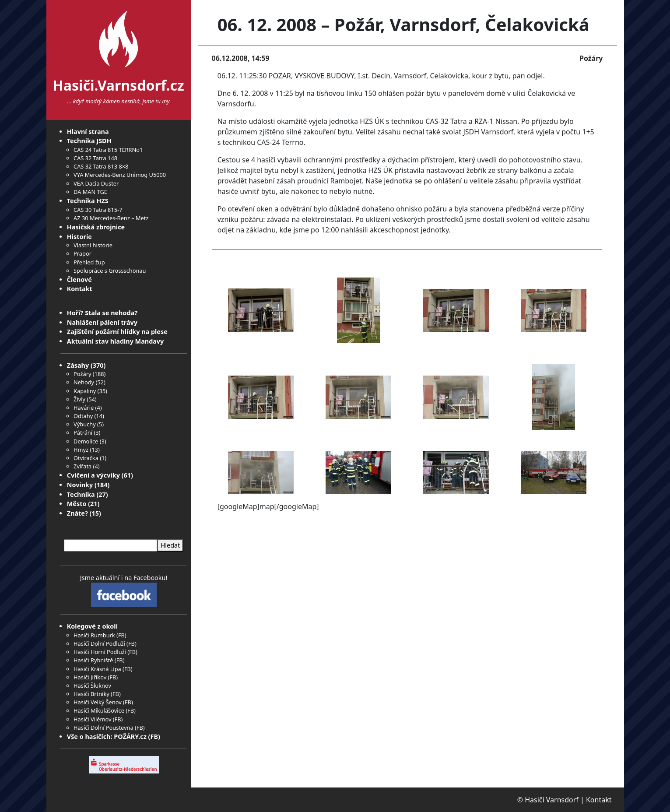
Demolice (86, 441)
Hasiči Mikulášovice (99, 710)
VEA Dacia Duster (96, 183)
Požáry (82, 374)
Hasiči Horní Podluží (100, 652)
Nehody (84, 382)
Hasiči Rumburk (94, 635)
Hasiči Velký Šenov (98, 702)
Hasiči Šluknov (92, 685)
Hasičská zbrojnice (96, 227)
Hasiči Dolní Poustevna (103, 727)
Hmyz (81, 449)
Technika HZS (88, 201)
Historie (79, 236)
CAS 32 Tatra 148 (95, 158)
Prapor (82, 253)
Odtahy (83, 416)
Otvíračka (86, 458)
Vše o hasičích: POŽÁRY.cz (107, 736)
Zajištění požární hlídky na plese (117, 331)
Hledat (170, 545)
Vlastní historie (93, 245)
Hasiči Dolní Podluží (99, 643)
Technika (81, 494)
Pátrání (83, 432)
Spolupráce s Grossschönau (110, 270)
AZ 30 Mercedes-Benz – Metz (111, 218)
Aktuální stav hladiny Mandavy (115, 341)
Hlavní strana (88, 131)
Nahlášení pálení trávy (102, 322)
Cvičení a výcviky (93, 475)
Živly (79, 399)
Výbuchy (85, 424)
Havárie (84, 407)
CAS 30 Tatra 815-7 (98, 210)
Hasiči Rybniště (93, 660)
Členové (79, 279)
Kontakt (79, 289)
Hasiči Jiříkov (90, 677)
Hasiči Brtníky (91, 694)
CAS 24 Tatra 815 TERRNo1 (108, 150)
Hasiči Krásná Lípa (97, 669)
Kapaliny (85, 391)
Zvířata (82, 466)
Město (77, 503)
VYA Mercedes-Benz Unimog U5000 (120, 175)
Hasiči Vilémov (92, 719)
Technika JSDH (89, 141)
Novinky (80, 485)
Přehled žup (89, 262)
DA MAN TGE (90, 192)
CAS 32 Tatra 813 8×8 (101, 166)
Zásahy (78, 365)
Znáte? (77, 513)
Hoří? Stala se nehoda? (102, 313)
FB (121, 635)
